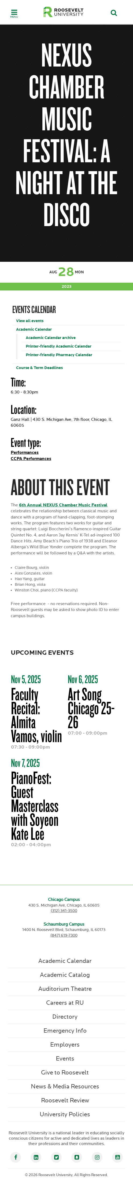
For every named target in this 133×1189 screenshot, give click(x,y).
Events (65, 1058)
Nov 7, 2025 (25, 763)
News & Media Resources (65, 1086)
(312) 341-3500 (64, 910)
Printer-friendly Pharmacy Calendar (59, 355)
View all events (29, 320)
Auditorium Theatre (65, 988)
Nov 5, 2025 (26, 679)
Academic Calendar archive (51, 337)
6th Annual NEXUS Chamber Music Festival (63, 505)
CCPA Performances (31, 458)
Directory (64, 1016)
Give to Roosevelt (65, 1072)
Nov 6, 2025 (83, 679)
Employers (65, 1044)
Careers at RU (65, 1002)
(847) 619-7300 (63, 935)
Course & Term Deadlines (39, 367)
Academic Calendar (34, 329)
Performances (25, 452)
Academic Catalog (65, 974)
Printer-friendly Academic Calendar (58, 346)
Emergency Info (65, 1030)
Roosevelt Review (65, 1100)
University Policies (65, 1114)
